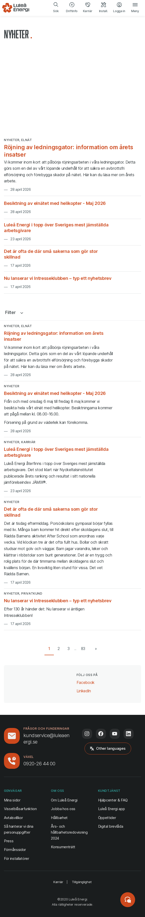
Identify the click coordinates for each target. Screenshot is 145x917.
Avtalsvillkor (13, 817)
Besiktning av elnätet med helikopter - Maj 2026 (55, 203)
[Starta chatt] (127, 899)
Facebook (86, 682)
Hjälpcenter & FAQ (113, 800)
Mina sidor (12, 799)
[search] (56, 7)
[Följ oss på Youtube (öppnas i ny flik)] (115, 734)
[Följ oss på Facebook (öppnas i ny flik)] (101, 734)
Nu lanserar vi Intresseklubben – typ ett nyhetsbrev (57, 278)
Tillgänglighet (82, 882)
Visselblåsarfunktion (20, 808)
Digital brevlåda (110, 826)
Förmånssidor (15, 849)
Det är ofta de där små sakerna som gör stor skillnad (51, 254)
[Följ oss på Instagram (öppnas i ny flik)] (87, 734)
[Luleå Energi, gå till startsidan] (15, 8)
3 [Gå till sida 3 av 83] (68, 648)
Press (8, 841)
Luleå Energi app (111, 808)
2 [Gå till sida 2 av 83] (59, 648)
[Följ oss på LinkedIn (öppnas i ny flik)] (129, 734)
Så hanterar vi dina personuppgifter (18, 829)
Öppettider (107, 817)
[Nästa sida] (95, 649)
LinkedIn (84, 690)
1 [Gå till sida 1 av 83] (49, 648)
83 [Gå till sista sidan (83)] (83, 648)
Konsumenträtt (63, 847)
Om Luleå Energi (64, 800)
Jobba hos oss (63, 808)
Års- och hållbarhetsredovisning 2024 (69, 832)
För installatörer (16, 858)
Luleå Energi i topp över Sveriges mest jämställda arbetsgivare (56, 227)
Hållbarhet (59, 817)
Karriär (58, 882)
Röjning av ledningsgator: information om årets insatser (68, 151)
